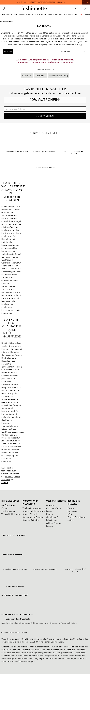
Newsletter (40, 75)
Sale (80, 15)
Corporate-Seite (53, 508)
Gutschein (26, 75)
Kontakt (4, 508)
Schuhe (21, 15)
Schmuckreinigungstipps (33, 511)
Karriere (49, 514)
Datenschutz (73, 508)
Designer (5, 15)
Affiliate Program (53, 523)
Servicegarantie (8, 511)
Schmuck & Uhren (66, 15)
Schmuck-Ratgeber (30, 520)
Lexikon (49, 526)
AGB (70, 514)
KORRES (9, 476)
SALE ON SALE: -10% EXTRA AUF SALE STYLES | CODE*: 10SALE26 (41, 2)
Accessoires (53, 15)
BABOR (4, 482)
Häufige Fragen (8, 505)
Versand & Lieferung (58, 75)
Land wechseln (23, 619)
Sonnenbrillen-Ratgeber (33, 517)
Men (75, 15)
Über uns (50, 505)
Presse (49, 511)
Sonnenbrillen (40, 15)
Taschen (14, 15)
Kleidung (29, 15)
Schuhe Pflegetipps (31, 514)
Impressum (72, 511)
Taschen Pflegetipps (31, 508)
